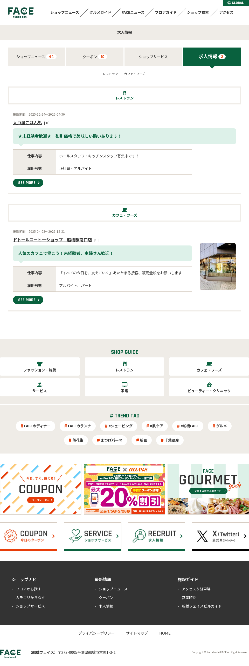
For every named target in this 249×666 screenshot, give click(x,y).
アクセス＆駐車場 (196, 588)
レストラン (110, 73)
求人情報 (212, 56)
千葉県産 (171, 440)
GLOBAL (235, 3)
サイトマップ (137, 633)
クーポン (94, 56)
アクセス (226, 12)
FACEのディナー (37, 425)
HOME (165, 633)
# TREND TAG (124, 415)
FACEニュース (133, 12)
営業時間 (189, 597)
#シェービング (120, 425)
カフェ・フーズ (134, 73)
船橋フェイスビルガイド (202, 606)
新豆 (143, 440)
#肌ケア (156, 425)
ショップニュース (64, 12)
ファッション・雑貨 (39, 369)
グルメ (221, 425)
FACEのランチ (79, 425)
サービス (39, 390)
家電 (124, 390)
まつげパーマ (111, 440)
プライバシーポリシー (96, 633)
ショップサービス (153, 56)
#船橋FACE (190, 425)
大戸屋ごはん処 (27, 122)
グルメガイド (100, 12)
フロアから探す (28, 588)
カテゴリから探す (30, 597)
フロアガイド (166, 12)
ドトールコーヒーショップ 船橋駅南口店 (52, 239)
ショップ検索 (198, 12)
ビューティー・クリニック (209, 390)
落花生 (77, 440)
